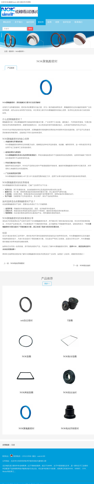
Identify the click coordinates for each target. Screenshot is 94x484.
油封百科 (30, 22)
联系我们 (78, 22)
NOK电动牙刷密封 (17, 263)
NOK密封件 (20, 51)
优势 (57, 22)
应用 (49, 22)
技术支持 (67, 22)
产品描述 (10, 68)
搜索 (30, 29)
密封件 (41, 22)
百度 (13, 445)
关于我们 (18, 22)
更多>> (47, 284)
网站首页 (7, 22)
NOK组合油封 (85, 265)
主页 (5, 51)
